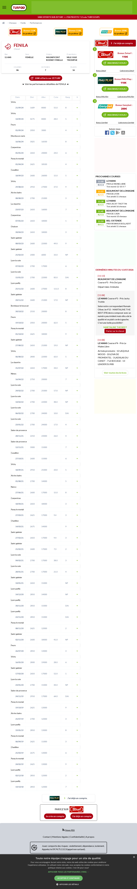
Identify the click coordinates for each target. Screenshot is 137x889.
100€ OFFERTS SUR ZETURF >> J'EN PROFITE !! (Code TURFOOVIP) (69, 17)
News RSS (70, 830)
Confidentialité (77, 836)
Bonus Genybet (102, 122)
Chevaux (12, 23)
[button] (68, 871)
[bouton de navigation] (4, 7)
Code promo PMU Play (125, 97)
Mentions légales (60, 836)
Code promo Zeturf (127, 71)
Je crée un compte (55, 816)
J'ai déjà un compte (81, 816)
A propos (90, 836)
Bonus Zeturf (101, 71)
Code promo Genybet (126, 122)
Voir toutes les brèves (115, 372)
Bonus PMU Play (102, 97)
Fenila (23, 23)
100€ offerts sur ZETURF (46, 78)
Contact (47, 836)
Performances (36, 23)
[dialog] (68, 871)
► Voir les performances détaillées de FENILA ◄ (45, 84)
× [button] (134, 857)
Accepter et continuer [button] (68, 878)
